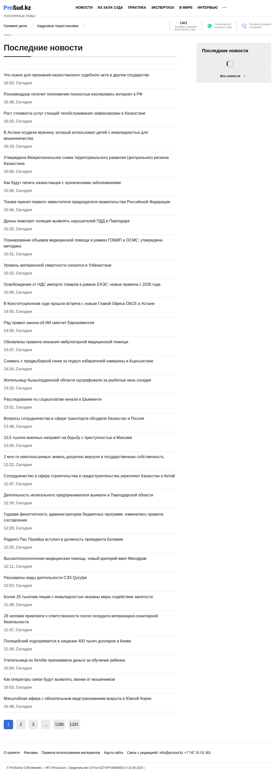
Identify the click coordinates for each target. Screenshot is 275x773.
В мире (186, 7)
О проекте (12, 753)
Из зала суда (110, 7)
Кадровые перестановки (58, 26)
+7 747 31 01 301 (197, 753)
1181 (74, 724)
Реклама (31, 753)
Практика (137, 7)
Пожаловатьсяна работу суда (223, 26)
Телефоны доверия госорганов (260, 26)
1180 (59, 724)
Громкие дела (15, 26)
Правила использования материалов (70, 753)
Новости (84, 7)
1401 (184, 23)
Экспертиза (162, 7)
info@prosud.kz (171, 753)
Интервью (207, 7)
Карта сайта (113, 753)
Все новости (230, 76)
